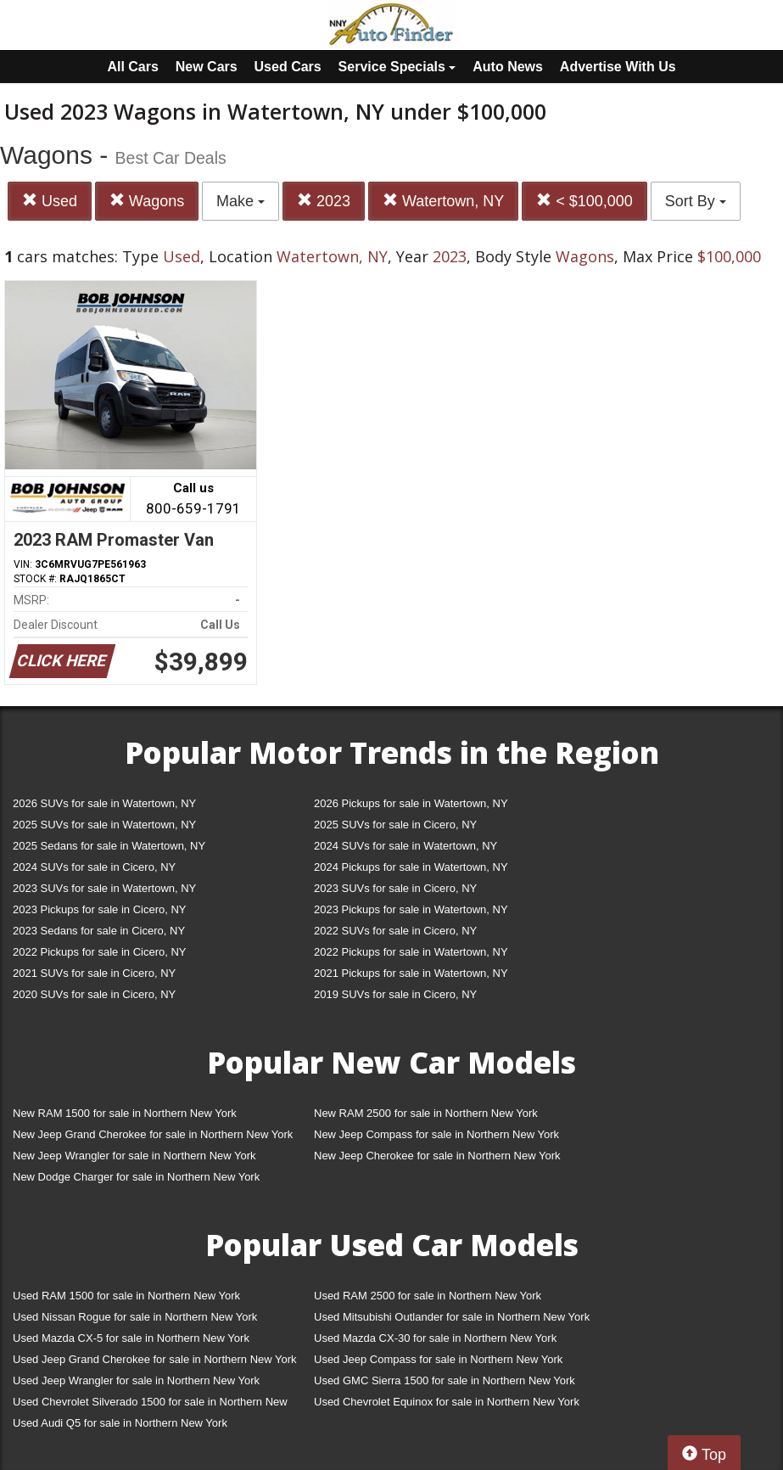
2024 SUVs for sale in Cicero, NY (94, 867)
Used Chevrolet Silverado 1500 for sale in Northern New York (150, 1405)
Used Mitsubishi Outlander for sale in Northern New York (452, 1316)
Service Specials (397, 66)
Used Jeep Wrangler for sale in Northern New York (136, 1380)
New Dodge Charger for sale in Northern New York (136, 1176)
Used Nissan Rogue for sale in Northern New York (135, 1316)
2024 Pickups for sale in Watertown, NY (411, 867)
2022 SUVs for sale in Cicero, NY (395, 930)
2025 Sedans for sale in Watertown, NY (109, 845)
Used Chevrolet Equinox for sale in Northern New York (446, 1401)
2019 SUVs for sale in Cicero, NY (395, 994)
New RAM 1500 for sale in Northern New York (125, 1113)
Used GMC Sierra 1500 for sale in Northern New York (444, 1380)
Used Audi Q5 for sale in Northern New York (120, 1423)
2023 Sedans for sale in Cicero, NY (99, 930)
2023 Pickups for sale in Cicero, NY (99, 909)
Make (240, 201)
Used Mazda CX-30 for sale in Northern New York (435, 1338)
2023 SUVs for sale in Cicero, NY (395, 888)
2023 (323, 201)
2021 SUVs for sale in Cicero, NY (94, 973)
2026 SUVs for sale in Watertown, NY (104, 803)
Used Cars (288, 66)
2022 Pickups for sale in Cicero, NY (99, 951)
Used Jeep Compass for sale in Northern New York (438, 1359)
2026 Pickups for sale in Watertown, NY (411, 803)
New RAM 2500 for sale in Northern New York (426, 1113)
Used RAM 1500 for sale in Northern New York (126, 1295)
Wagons (146, 201)
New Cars (207, 66)
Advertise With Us (618, 66)
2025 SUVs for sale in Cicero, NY (395, 824)
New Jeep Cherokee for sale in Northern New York (437, 1155)
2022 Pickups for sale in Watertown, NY (411, 951)
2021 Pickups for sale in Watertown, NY (411, 973)
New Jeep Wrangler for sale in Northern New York (134, 1155)
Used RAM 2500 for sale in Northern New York (427, 1295)
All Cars (132, 66)
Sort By (695, 201)
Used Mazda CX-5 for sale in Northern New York (131, 1338)
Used (49, 201)
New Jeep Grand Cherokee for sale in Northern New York (153, 1134)
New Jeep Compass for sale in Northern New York (436, 1134)
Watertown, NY (443, 201)
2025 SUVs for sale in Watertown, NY (104, 824)
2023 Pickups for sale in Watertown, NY (411, 909)
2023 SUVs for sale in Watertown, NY (104, 888)
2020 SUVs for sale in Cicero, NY (94, 994)
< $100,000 (584, 201)
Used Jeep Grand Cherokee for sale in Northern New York (155, 1359)
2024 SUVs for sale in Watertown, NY (405, 845)
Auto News (508, 66)
